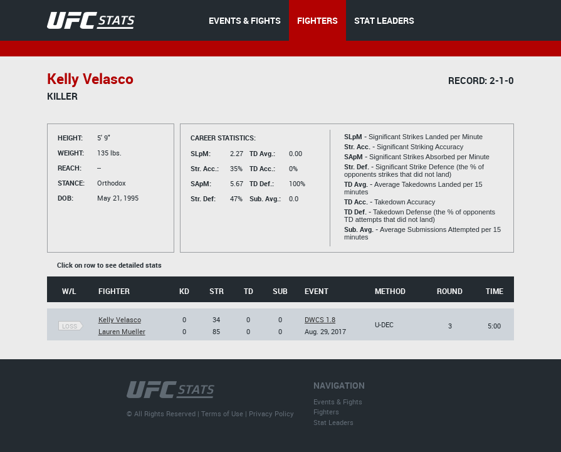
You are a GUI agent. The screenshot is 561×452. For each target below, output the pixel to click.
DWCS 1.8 (320, 319)
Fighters (326, 411)
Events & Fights (337, 401)
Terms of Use (222, 413)
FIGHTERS (317, 20)
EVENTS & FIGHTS (245, 20)
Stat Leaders (333, 422)
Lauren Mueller (121, 331)
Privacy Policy (271, 413)
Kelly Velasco (119, 319)
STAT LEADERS (384, 20)
